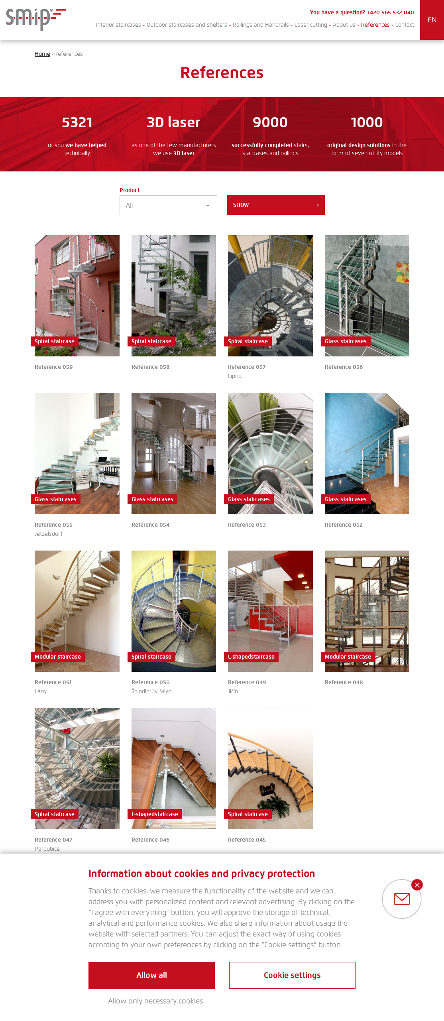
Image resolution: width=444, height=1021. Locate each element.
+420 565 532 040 (390, 12)
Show (276, 205)
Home (42, 54)
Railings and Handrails (261, 25)
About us (344, 25)
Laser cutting (311, 25)
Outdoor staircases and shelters (187, 25)
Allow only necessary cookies (155, 1001)
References (375, 25)
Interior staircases (118, 25)
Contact (404, 25)
